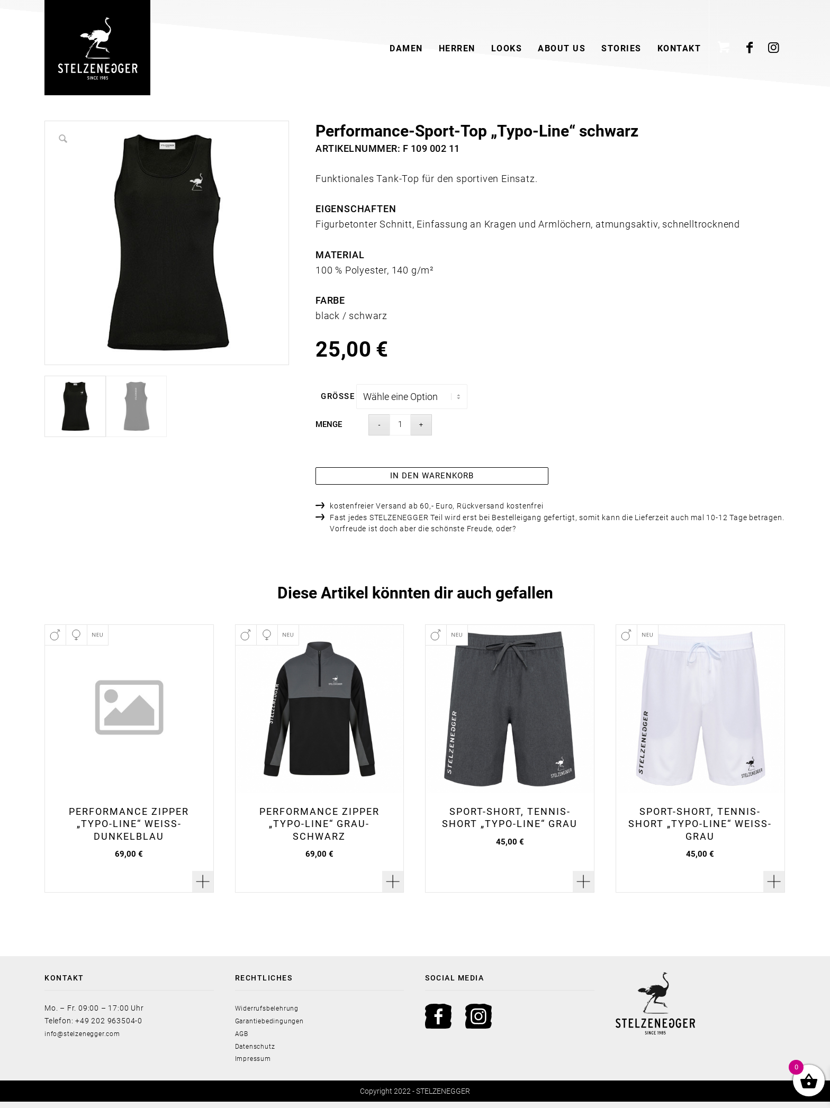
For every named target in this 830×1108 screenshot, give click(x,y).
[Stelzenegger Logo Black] (97, 47)
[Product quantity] (400, 424)
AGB (243, 1039)
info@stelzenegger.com (87, 1039)
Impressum (255, 1064)
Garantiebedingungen (274, 1027)
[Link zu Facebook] (750, 47)
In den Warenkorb (432, 480)
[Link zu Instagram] (773, 47)
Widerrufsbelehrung (271, 1014)
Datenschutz (258, 1052)
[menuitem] (406, 47)
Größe (338, 396)
